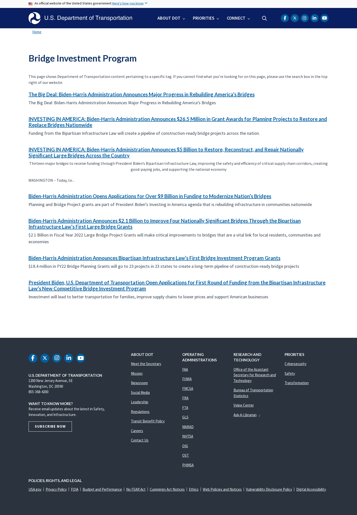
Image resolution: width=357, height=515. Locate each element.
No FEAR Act (136, 489)
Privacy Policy (56, 489)
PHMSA (188, 465)
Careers (137, 430)
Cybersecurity (295, 363)
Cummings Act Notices (167, 489)
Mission (137, 373)
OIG (185, 446)
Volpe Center (244, 405)
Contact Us (140, 440)
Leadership (139, 402)
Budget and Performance (102, 489)
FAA (185, 369)
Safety (290, 373)
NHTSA (187, 436)
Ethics (194, 489)
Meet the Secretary (146, 363)
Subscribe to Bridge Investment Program (28, 317)
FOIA (74, 489)
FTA (185, 407)
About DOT (168, 18)
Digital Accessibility (311, 489)
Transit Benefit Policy (148, 421)
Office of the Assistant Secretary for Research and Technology (255, 375)
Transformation (297, 382)
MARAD (188, 426)
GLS (185, 417)
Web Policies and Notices (222, 489)
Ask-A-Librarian (247, 414)
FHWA (187, 379)
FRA (185, 398)
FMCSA (187, 388)
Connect (236, 18)
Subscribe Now (50, 426)
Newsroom (139, 382)
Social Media (140, 392)
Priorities (203, 18)
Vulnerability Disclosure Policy (269, 489)
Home (36, 32)
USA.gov (35, 489)
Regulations (140, 411)
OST (185, 455)
